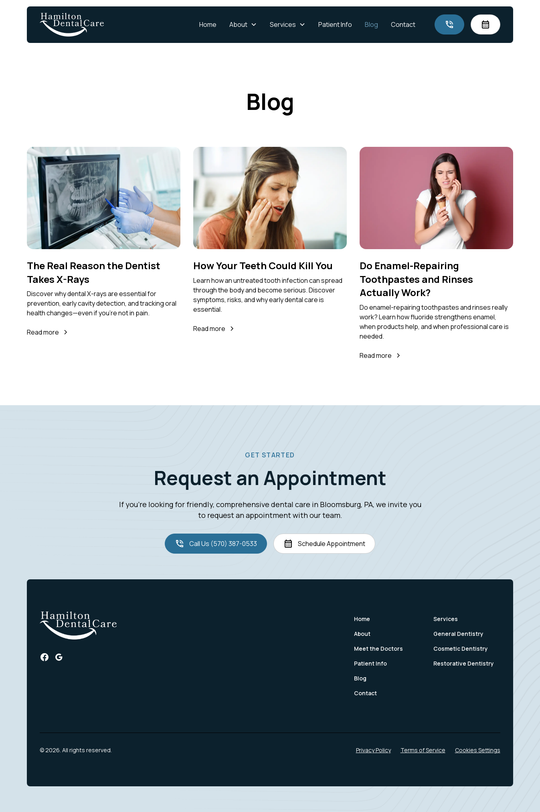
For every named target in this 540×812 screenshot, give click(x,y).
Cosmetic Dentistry (460, 648)
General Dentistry (458, 633)
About (362, 633)
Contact (403, 24)
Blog (371, 24)
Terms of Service (422, 750)
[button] (243, 24)
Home (207, 24)
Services (445, 619)
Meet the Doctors (378, 648)
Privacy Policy (373, 750)
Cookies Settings (477, 750)
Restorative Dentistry (463, 663)
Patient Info (335, 24)
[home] (72, 25)
